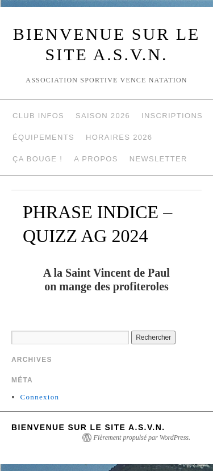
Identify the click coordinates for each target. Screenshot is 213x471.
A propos (96, 159)
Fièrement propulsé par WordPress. (142, 437)
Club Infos (38, 115)
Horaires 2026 (119, 137)
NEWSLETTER (158, 159)
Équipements (43, 137)
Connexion (40, 397)
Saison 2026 (103, 115)
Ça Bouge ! (37, 159)
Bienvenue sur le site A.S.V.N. (88, 427)
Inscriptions (172, 115)
